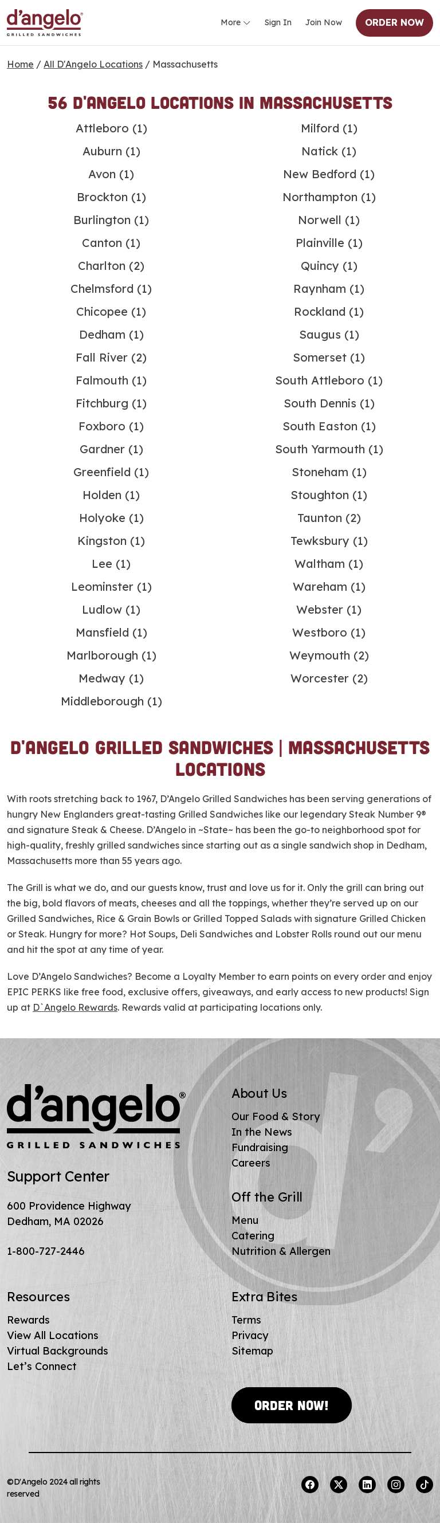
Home (20, 64)
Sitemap (252, 1350)
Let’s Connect (42, 1366)
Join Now (323, 22)
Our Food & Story (275, 1116)
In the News (261, 1132)
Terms (246, 1319)
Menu (244, 1220)
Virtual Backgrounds (57, 1350)
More (236, 23)
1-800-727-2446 (46, 1251)
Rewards (28, 1319)
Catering (252, 1235)
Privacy (249, 1335)
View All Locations (53, 1335)
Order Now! (291, 1405)
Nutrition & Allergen (281, 1251)
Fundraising (259, 1147)
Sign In (278, 22)
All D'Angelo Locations (93, 64)
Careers (250, 1162)
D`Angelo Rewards (75, 1007)
